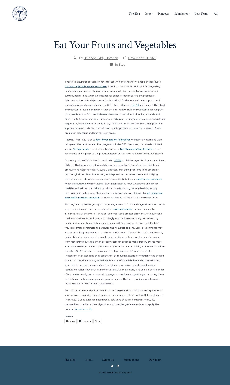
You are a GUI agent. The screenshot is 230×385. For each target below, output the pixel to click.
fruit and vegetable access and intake (86, 86)
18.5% (117, 160)
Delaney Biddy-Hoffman (101, 58)
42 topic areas (81, 149)
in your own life (83, 309)
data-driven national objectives (113, 139)
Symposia (163, 14)
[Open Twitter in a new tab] (112, 366)
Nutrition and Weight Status (136, 149)
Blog (121, 64)
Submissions (182, 14)
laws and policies (122, 209)
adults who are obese (149, 179)
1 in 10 (135, 105)
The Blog (134, 14)
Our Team (201, 14)
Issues (148, 14)
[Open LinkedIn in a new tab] (118, 366)
